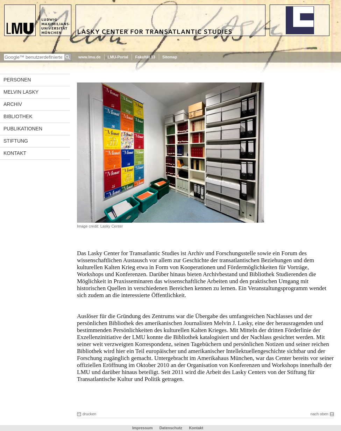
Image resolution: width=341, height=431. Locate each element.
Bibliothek (17, 116)
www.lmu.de (89, 57)
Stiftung (15, 141)
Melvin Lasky (20, 92)
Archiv (12, 104)
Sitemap (169, 57)
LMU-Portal (118, 57)
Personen (17, 79)
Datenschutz (170, 428)
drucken (89, 414)
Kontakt (14, 153)
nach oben (319, 414)
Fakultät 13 (145, 57)
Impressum (142, 428)
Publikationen (22, 128)
